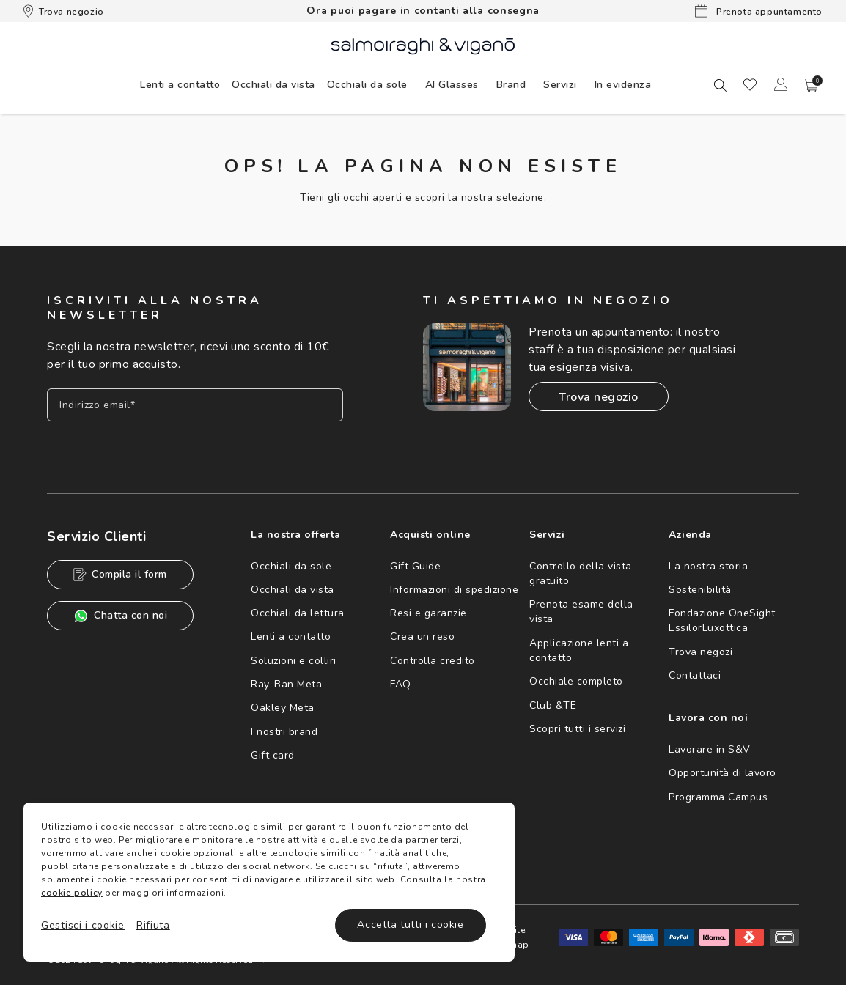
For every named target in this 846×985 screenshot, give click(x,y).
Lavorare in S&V (710, 749)
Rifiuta (153, 925)
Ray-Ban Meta (286, 684)
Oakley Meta (283, 708)
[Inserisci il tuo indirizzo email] (195, 405)
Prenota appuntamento (759, 11)
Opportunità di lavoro (722, 773)
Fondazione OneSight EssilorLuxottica (722, 620)
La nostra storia (708, 566)
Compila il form (120, 574)
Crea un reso (422, 636)
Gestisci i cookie (83, 925)
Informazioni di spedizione (454, 590)
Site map (519, 937)
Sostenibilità (700, 590)
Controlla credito (432, 661)
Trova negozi (700, 652)
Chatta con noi (120, 616)
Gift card (273, 755)
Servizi (560, 85)
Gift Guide (415, 566)
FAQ (400, 684)
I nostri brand (284, 732)
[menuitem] (180, 84)
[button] (811, 85)
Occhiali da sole (291, 566)
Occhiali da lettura (298, 613)
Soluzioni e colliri (293, 661)
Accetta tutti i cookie (410, 924)
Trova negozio (63, 11)
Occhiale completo (576, 681)
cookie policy (72, 893)
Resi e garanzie (428, 613)
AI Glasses (452, 85)
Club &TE (552, 705)
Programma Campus (718, 797)
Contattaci (695, 675)
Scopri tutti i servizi (577, 729)
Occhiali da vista (292, 590)
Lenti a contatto (291, 636)
